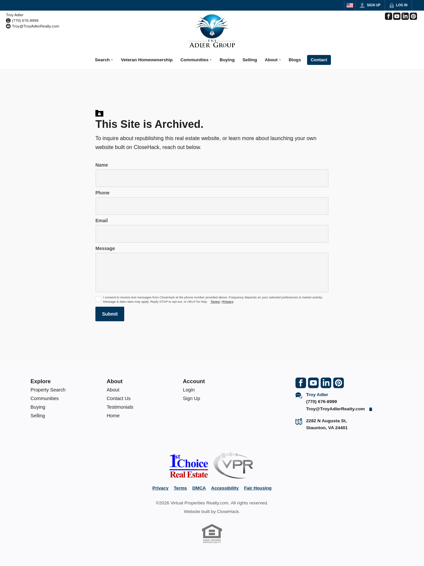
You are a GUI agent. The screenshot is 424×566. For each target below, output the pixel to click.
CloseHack (228, 509)
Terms (215, 299)
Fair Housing (258, 485)
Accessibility (224, 485)
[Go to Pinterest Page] (413, 16)
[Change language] (349, 5)
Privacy (228, 299)
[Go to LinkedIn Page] (405, 16)
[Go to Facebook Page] (388, 16)
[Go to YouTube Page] (396, 16)
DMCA (199, 485)
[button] (109, 311)
